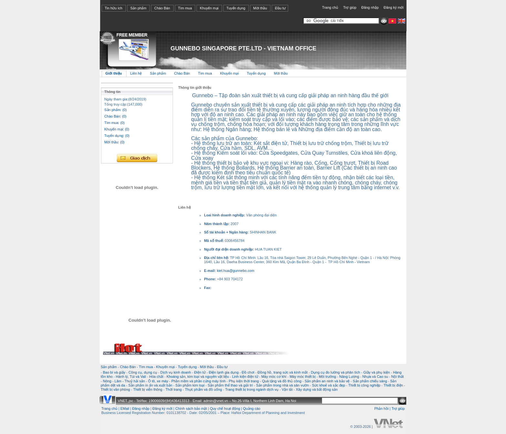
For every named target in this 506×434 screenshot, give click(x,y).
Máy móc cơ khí (274, 376)
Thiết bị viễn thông (147, 389)
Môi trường (327, 376)
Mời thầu (260, 8)
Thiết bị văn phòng (115, 389)
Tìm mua (185, 8)
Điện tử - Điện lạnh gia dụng (216, 372)
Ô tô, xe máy (158, 381)
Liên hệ (136, 73)
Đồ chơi (248, 372)
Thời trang (174, 389)
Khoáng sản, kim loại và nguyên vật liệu (198, 376)
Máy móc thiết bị (302, 376)
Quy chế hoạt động (225, 408)
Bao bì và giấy (114, 372)
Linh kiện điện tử (245, 376)
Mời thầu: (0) (114, 142)
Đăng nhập (370, 7)
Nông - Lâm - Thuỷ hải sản (124, 381)
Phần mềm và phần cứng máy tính (198, 381)
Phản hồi (381, 408)
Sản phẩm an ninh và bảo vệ (327, 381)
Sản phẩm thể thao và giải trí (230, 385)
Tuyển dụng (236, 8)
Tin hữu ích (113, 8)
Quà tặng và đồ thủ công (281, 381)
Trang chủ (330, 7)
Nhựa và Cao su (375, 376)
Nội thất (397, 376)
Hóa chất (156, 376)
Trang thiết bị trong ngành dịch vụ (251, 389)
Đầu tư (280, 8)
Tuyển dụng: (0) (116, 136)
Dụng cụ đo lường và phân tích (335, 372)
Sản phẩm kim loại (190, 385)
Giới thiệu (114, 73)
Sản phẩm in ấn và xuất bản (150, 385)
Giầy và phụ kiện (376, 372)
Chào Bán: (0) (115, 116)
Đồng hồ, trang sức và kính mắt (283, 372)
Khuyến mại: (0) (116, 129)
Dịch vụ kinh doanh (175, 372)
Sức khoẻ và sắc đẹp (328, 385)
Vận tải (287, 389)
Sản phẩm (138, 8)
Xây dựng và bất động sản (317, 389)
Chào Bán (162, 8)
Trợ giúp (349, 7)
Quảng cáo (251, 408)
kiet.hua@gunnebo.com (235, 271)
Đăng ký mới (394, 7)
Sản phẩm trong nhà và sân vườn (282, 385)
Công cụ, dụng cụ (142, 372)
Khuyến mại (209, 8)
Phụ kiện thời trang (244, 381)
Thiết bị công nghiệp (364, 385)
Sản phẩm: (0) (115, 110)
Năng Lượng (349, 376)
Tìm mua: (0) (114, 123)
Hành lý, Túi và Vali (131, 376)
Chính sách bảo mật (191, 408)
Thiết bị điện (393, 385)
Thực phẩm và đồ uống (203, 389)
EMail (124, 408)
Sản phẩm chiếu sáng (370, 381)
